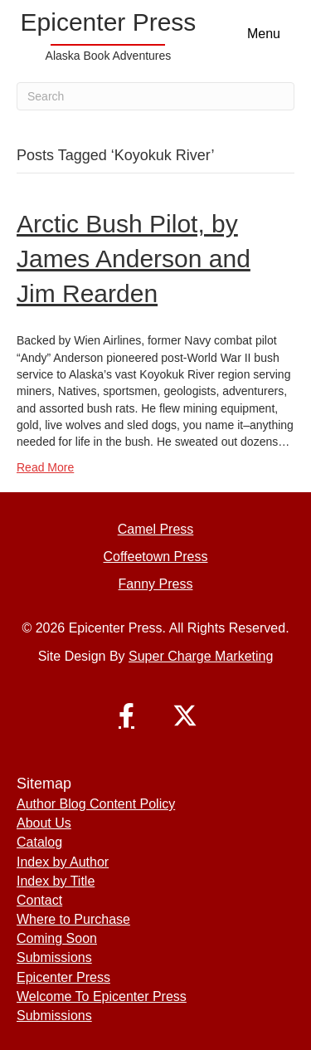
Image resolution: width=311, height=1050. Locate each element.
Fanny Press (156, 584)
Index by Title (56, 881)
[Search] (155, 96)
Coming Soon (57, 938)
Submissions (54, 957)
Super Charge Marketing (201, 656)
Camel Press (156, 529)
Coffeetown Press (156, 556)
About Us (44, 823)
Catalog (39, 842)
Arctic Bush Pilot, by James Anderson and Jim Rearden (133, 258)
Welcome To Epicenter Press (102, 996)
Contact (39, 900)
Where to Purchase (73, 919)
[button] (127, 715)
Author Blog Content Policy (96, 804)
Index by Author (63, 862)
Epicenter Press (63, 977)
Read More (45, 467)
